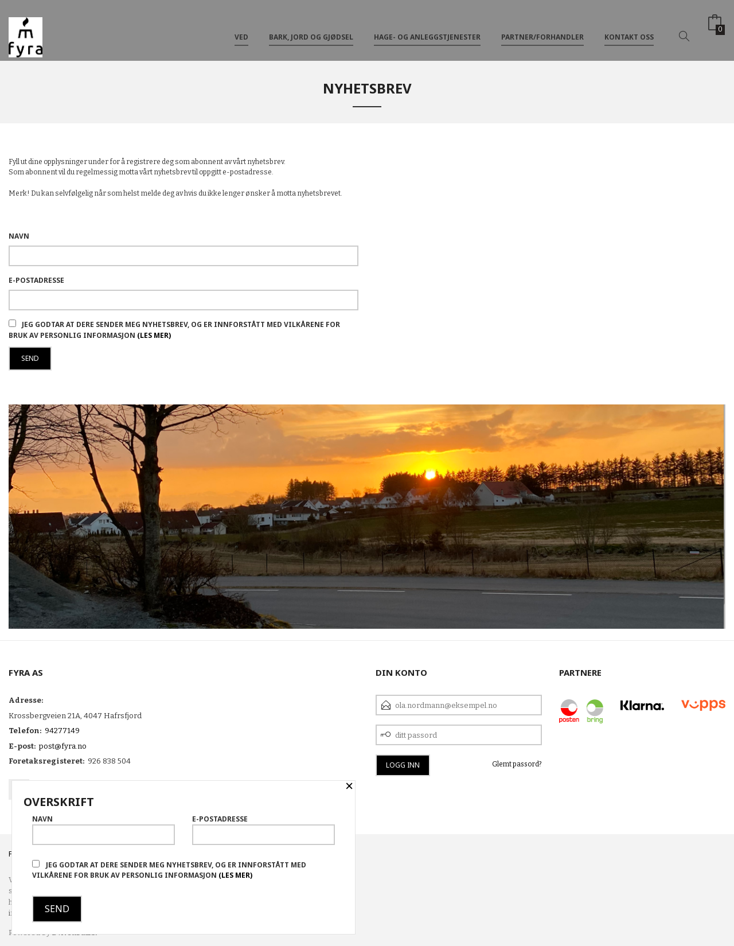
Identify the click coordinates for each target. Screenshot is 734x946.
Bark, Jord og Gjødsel (311, 28)
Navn (19, 236)
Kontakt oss (629, 28)
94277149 (62, 730)
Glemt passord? (517, 764)
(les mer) (154, 335)
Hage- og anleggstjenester (427, 28)
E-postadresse (36, 280)
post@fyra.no (63, 746)
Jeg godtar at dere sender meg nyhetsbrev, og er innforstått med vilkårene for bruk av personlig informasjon (169, 870)
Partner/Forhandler (542, 28)
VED (241, 28)
